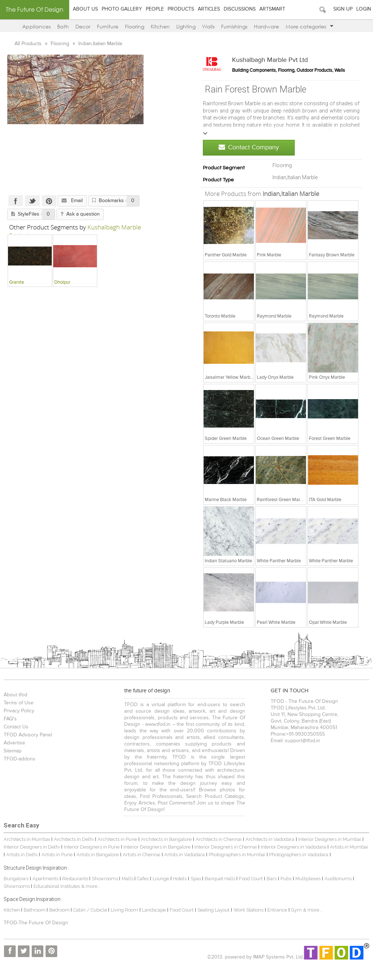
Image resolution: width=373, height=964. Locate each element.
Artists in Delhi (22, 854)
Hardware (266, 26)
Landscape (154, 910)
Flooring (134, 26)
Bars (271, 878)
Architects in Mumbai (27, 839)
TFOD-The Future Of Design (36, 922)
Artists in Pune (57, 854)
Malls (128, 878)
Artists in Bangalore (97, 854)
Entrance (277, 910)
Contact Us (16, 726)
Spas (196, 878)
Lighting (186, 26)
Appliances (36, 26)
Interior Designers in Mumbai (329, 839)
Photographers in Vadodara (298, 854)
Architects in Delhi (74, 839)
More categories (309, 26)
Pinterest (49, 200)
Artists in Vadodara (184, 854)
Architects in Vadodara (270, 839)
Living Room (124, 910)
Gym (296, 910)
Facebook (15, 200)
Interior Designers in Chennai (226, 847)
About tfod (15, 694)
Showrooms (105, 878)
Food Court (251, 878)
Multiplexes (308, 878)
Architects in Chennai (219, 839)
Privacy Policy (19, 710)
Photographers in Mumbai (237, 854)
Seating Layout (213, 910)
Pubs (285, 878)
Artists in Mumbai (349, 847)
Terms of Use (19, 702)
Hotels (179, 878)
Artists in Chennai (141, 854)
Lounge (161, 878)
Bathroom (35, 910)
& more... (91, 886)
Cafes (143, 878)
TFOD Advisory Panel (28, 734)
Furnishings (234, 26)
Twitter (32, 200)
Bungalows (16, 878)
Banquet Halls (220, 878)
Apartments (45, 878)
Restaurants (75, 878)
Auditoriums (338, 878)
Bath (63, 26)
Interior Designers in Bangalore (157, 847)
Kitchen (160, 26)
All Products (29, 43)
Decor (82, 26)
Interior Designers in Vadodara (293, 847)
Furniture (107, 26)
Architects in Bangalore (166, 839)
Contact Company (249, 147)
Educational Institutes (57, 886)
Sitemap (12, 751)
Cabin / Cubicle (90, 910)
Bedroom (60, 910)
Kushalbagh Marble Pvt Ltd (270, 60)
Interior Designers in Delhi (32, 847)
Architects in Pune (117, 839)
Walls (208, 26)
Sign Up (343, 9)
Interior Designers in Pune (91, 847)
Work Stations (248, 910)
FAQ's (10, 718)
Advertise (14, 742)
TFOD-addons (19, 759)
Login (363, 9)
